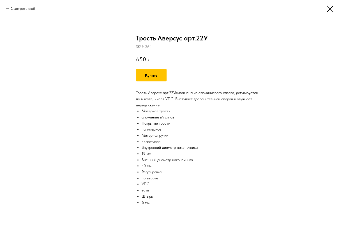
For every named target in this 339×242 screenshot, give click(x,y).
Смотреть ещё (23, 8)
